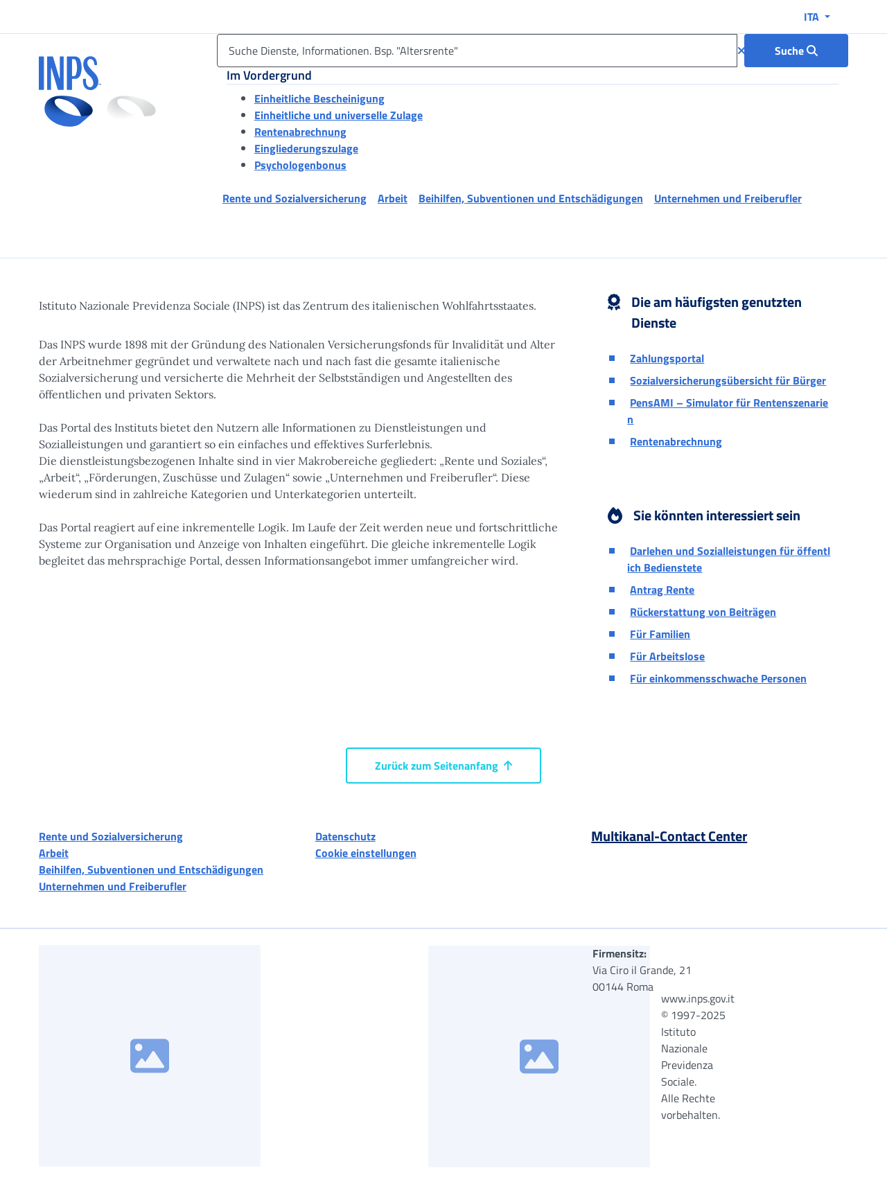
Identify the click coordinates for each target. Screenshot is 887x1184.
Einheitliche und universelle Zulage (338, 115)
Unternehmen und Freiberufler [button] (728, 198)
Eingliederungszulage (306, 148)
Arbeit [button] (392, 198)
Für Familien (660, 634)
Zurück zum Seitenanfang (443, 765)
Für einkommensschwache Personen (718, 678)
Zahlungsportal (667, 358)
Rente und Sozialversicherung (111, 836)
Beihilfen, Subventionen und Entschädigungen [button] (531, 198)
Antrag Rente (662, 589)
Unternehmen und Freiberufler (112, 886)
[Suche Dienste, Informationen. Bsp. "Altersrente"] (477, 50)
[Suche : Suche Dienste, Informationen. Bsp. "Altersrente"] (796, 50)
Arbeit (54, 853)
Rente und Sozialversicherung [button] (294, 198)
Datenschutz (345, 836)
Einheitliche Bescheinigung (319, 98)
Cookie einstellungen (365, 853)
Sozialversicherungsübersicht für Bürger (728, 380)
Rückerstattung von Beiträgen (703, 611)
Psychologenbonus (300, 165)
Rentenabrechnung (300, 131)
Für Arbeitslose (667, 656)
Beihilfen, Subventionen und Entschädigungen (151, 869)
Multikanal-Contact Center (669, 836)
